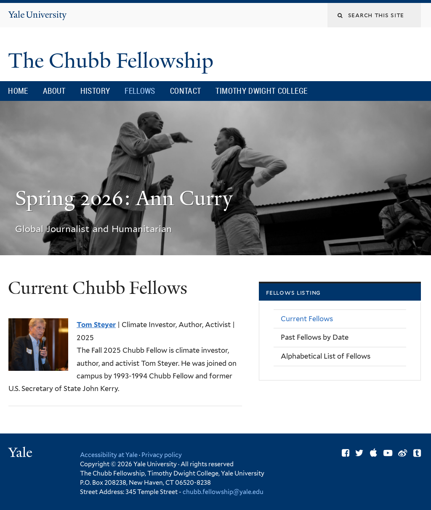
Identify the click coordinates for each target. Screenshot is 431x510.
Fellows (140, 90)
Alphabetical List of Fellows (325, 356)
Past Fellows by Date (315, 337)
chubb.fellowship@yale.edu (223, 491)
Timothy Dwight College (261, 90)
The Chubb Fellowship (113, 60)
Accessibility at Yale (109, 454)
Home (18, 90)
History (95, 90)
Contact (185, 90)
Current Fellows (307, 318)
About (54, 90)
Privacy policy (161, 454)
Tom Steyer (96, 324)
